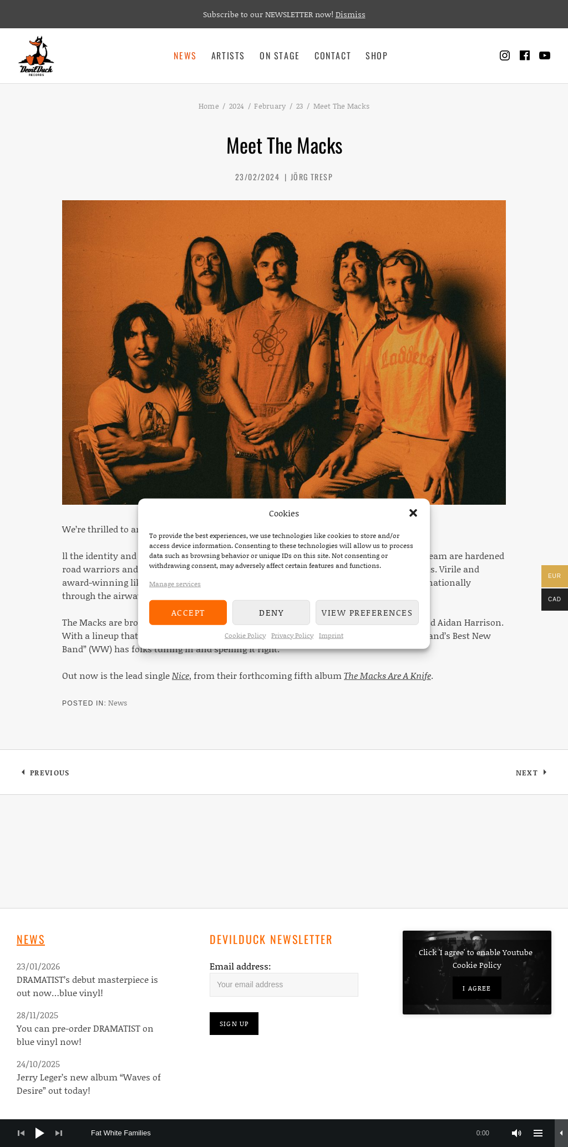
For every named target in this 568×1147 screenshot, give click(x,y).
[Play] (40, 1133)
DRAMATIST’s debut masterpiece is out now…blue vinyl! (87, 986)
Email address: (240, 966)
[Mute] (517, 1133)
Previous (49, 774)
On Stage (280, 55)
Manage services (175, 583)
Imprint (331, 635)
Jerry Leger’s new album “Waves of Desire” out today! (89, 1083)
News (185, 55)
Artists (228, 55)
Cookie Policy (245, 635)
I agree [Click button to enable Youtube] (477, 988)
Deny (271, 612)
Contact (333, 55)
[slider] (295, 1133)
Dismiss (351, 14)
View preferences (367, 612)
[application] (284, 1133)
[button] (413, 513)
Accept (188, 612)
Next (533, 774)
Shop (377, 55)
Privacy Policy (292, 635)
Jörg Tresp (312, 176)
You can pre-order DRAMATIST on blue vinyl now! (85, 1035)
